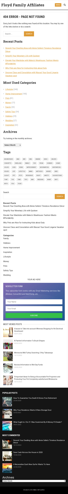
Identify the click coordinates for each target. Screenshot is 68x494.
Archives (8, 477)
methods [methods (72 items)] (39, 171)
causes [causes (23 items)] (53, 159)
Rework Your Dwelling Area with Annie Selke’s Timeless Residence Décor (33, 206)
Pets (7, 98)
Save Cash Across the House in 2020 (28, 452)
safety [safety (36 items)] (46, 175)
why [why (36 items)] (56, 179)
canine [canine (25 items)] (37, 159)
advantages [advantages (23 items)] (8, 159)
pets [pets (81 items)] (20, 175)
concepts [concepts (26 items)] (7, 163)
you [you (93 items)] (12, 183)
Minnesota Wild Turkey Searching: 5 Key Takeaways (33, 353)
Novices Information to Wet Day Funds (28, 365)
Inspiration (9, 125)
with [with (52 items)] (6, 183)
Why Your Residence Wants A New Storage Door (32, 410)
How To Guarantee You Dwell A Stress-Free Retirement (35, 398)
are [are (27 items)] (24, 159)
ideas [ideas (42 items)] (21, 167)
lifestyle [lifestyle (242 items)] (22, 171)
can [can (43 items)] (30, 159)
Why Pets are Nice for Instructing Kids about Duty (26, 68)
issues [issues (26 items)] (6, 171)
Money (8, 103)
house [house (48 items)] (6, 167)
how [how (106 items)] (14, 167)
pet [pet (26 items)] (14, 175)
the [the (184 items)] (12, 179)
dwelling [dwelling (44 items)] (18, 163)
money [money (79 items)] (48, 171)
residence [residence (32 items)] (29, 175)
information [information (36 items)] (44, 167)
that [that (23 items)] (6, 179)
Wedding (9, 120)
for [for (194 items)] (34, 163)
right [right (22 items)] (38, 175)
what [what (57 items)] (49, 179)
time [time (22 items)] (19, 179)
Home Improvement (13, 94)
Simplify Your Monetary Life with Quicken (22, 56)
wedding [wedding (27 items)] (40, 179)
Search (6, 192)
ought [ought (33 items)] (6, 175)
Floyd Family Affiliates (22, 4)
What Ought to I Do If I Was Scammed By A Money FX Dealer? (37, 422)
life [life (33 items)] (14, 171)
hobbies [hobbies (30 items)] (49, 163)
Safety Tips (10, 112)
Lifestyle (9, 89)
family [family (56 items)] (27, 163)
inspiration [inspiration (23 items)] (56, 167)
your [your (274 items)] (19, 183)
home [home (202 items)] (58, 163)
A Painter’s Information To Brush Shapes (29, 341)
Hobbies (9, 116)
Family (8, 107)
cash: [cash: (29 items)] (46, 159)
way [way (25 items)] (32, 179)
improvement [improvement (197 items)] (31, 167)
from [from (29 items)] (41, 163)
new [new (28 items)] (56, 171)
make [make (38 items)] (30, 171)
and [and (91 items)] (18, 159)
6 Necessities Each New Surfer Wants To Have (31, 464)
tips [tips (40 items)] (25, 179)
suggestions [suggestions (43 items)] (57, 175)
